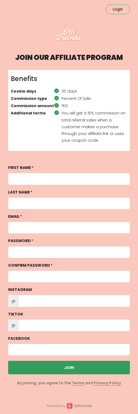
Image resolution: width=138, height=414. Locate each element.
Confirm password (29, 265)
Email (13, 216)
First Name (19, 167)
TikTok (15, 314)
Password (19, 240)
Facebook (19, 338)
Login (118, 9)
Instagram (20, 289)
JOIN (69, 367)
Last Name (19, 192)
